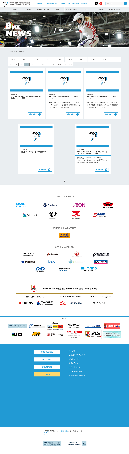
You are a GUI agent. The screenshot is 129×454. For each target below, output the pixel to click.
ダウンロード (74, 359)
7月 (43, 64)
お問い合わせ (74, 363)
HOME (11, 51)
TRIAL (86, 9)
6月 (38, 64)
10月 (59, 64)
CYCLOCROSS (71, 9)
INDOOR (100, 9)
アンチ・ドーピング (50, 3)
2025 (24, 60)
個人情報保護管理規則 (77, 375)
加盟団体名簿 (47, 367)
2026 (13, 60)
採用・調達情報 (74, 367)
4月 (27, 64)
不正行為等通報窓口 (76, 371)
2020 (81, 60)
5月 (32, 64)
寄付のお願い (47, 359)
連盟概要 (84, 3)
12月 (70, 64)
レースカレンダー (73, 3)
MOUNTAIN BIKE (43, 9)
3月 (21, 64)
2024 (36, 60)
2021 (70, 60)
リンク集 (72, 351)
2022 (59, 60)
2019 (93, 60)
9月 (54, 64)
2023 (47, 60)
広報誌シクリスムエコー (78, 355)
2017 (116, 60)
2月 (16, 64)
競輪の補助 (64, 431)
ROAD (15, 9)
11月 (65, 64)
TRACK (28, 9)
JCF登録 (39, 3)
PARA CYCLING (114, 9)
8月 (49, 64)
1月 (10, 64)
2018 (104, 60)
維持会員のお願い (47, 352)
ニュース (62, 3)
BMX (57, 9)
